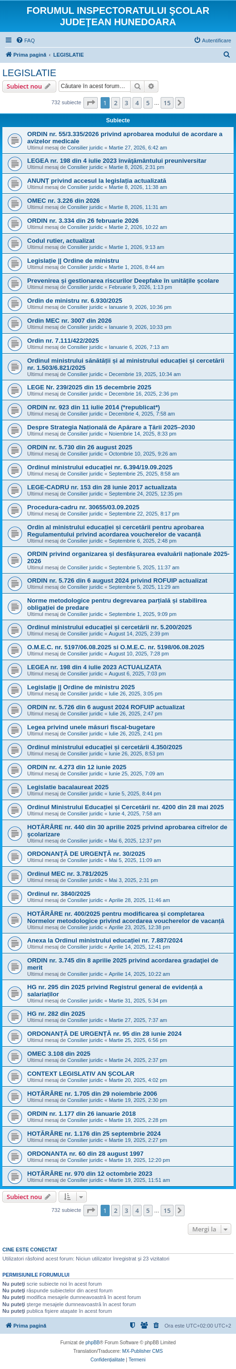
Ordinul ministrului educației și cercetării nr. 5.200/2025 (109, 627)
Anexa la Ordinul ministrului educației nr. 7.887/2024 (105, 940)
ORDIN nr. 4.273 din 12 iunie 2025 (76, 767)
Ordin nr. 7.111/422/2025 (63, 340)
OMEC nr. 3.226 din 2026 (63, 200)
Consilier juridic (85, 147)
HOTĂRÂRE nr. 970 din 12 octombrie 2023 (89, 1173)
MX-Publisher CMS (142, 1351)
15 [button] (167, 103)
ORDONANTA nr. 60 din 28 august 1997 (85, 1153)
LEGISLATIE (29, 73)
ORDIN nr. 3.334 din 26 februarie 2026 (83, 220)
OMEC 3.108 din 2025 (59, 1053)
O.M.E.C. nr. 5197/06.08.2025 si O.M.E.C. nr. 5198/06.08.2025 (116, 647)
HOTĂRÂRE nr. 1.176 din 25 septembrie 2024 (94, 1133)
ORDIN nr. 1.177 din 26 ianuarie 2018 (81, 1113)
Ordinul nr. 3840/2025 (59, 893)
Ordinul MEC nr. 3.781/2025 (67, 873)
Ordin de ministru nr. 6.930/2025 (74, 300)
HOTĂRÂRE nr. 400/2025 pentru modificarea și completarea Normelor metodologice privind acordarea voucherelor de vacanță (125, 917)
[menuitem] (25, 40)
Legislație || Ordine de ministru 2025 (81, 687)
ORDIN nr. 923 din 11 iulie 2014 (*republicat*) (93, 407)
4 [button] (137, 103)
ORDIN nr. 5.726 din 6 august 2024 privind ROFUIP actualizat (117, 580)
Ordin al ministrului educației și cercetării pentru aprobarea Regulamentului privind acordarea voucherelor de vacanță (115, 531)
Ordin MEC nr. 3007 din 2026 (69, 320)
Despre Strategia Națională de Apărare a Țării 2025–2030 (111, 427)
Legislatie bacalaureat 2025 (68, 787)
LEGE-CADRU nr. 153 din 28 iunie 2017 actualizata (102, 487)
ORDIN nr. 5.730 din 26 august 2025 (80, 447)
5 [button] (148, 103)
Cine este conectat (29, 1249)
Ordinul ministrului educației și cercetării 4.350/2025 (104, 747)
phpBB (92, 1342)
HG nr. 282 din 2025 (56, 1013)
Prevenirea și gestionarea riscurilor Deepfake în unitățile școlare (123, 280)
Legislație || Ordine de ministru (73, 260)
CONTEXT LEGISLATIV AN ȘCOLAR (80, 1073)
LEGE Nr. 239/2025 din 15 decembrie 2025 (89, 387)
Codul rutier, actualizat (60, 240)
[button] (90, 103)
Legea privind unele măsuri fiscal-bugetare (91, 727)
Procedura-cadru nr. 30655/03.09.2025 (83, 507)
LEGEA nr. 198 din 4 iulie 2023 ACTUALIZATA (94, 667)
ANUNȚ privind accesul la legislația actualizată (96, 180)
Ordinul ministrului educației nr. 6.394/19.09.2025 (100, 467)
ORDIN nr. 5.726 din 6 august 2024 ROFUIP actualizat (106, 707)
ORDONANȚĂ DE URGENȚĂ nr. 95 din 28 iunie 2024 (104, 1033)
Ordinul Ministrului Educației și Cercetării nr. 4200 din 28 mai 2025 (125, 807)
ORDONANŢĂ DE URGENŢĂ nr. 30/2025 (86, 853)
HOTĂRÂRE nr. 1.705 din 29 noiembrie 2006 (92, 1093)
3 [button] (126, 103)
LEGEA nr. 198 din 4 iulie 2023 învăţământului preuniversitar (116, 160)
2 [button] (115, 103)
